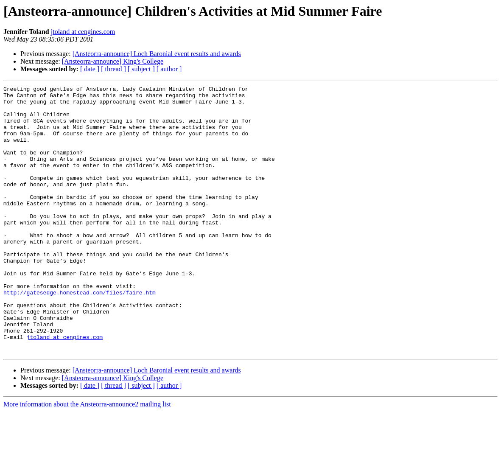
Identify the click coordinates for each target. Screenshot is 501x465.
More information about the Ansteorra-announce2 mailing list (87, 457)
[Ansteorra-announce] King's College (112, 61)
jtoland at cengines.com (83, 31)
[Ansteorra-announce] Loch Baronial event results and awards (157, 53)
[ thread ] (113, 69)
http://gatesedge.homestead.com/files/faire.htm (79, 334)
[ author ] (169, 69)
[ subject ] (141, 69)
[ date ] (89, 69)
